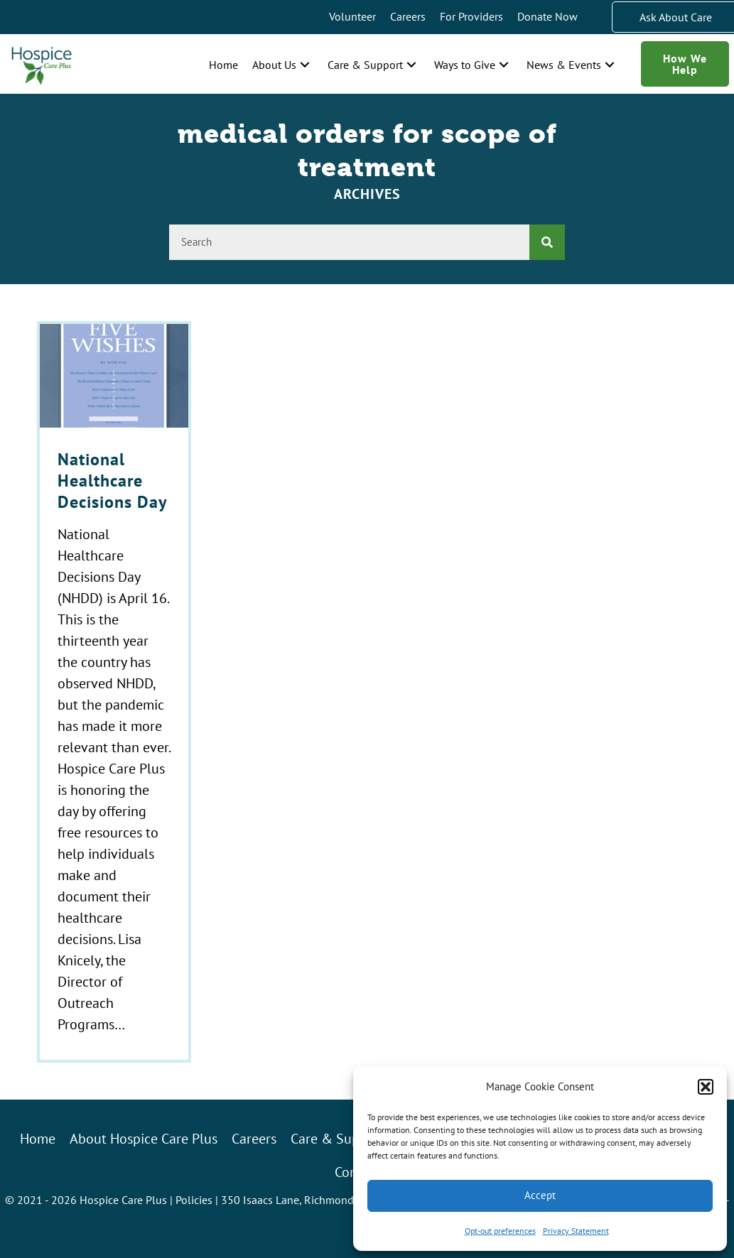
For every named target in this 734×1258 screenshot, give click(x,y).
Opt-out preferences (500, 1230)
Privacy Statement (576, 1230)
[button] (705, 1087)
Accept (540, 1195)
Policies (194, 1200)
